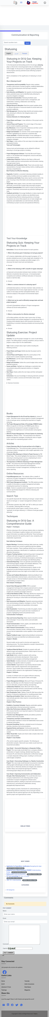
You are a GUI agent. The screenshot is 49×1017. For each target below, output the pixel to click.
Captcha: (5, 948)
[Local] (15, 3)
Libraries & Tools (6, 987)
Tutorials (27, 981)
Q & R (2, 984)
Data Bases (27, 987)
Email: (4, 918)
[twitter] (16, 1005)
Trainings (4, 990)
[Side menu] (21, 3)
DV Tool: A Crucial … (18, 876)
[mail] (3, 1005)
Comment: (6, 944)
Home (3, 981)
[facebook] (4, 972)
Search (27, 43)
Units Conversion (29, 984)
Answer (10, 265)
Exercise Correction (13, 383)
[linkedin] (8, 1004)
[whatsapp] (21, 1005)
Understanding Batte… (16, 874)
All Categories (10, 890)
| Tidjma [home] (35, 1013)
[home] (33, 3)
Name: (5, 911)
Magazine (27, 990)
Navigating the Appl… (24, 866)
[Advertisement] (24, 12)
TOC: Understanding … (14, 880)
